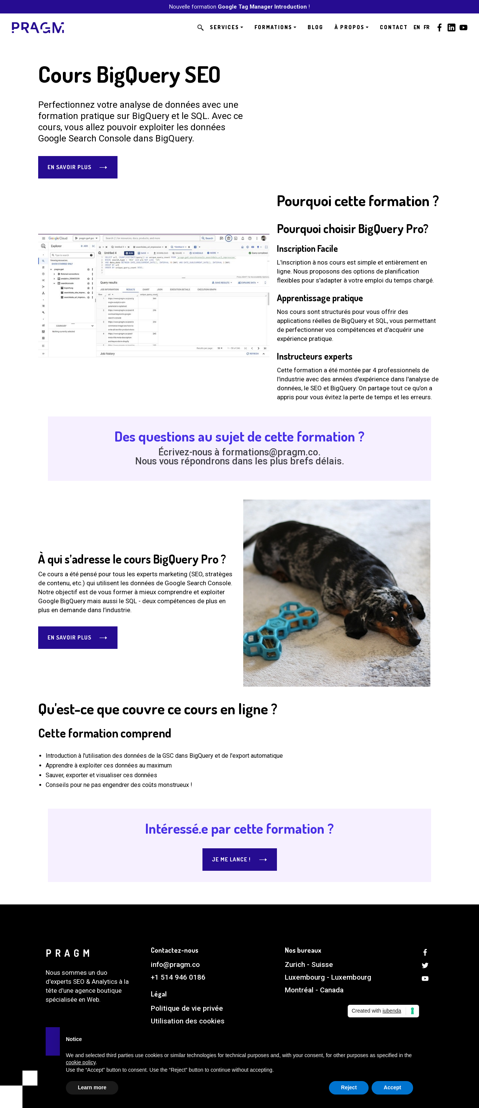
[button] (226, 27)
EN (417, 27)
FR (427, 27)
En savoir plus (69, 167)
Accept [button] (392, 1087)
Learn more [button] (92, 1087)
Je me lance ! (231, 859)
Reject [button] (349, 1087)
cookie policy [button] (80, 1062)
